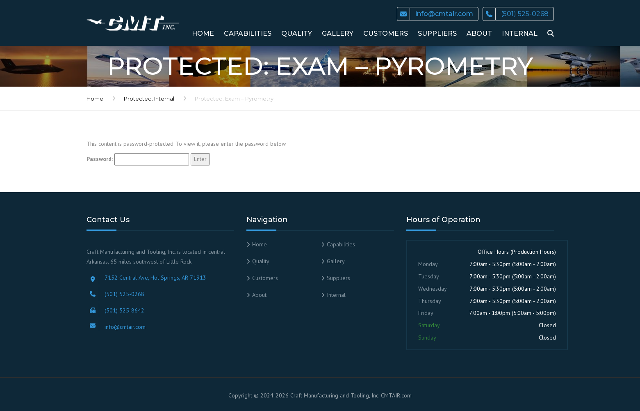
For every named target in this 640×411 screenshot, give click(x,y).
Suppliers (437, 33)
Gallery (337, 33)
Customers (385, 33)
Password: (138, 159)
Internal (520, 33)
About (479, 33)
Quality (296, 33)
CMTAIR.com (396, 395)
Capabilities (247, 33)
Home (203, 33)
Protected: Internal (149, 98)
